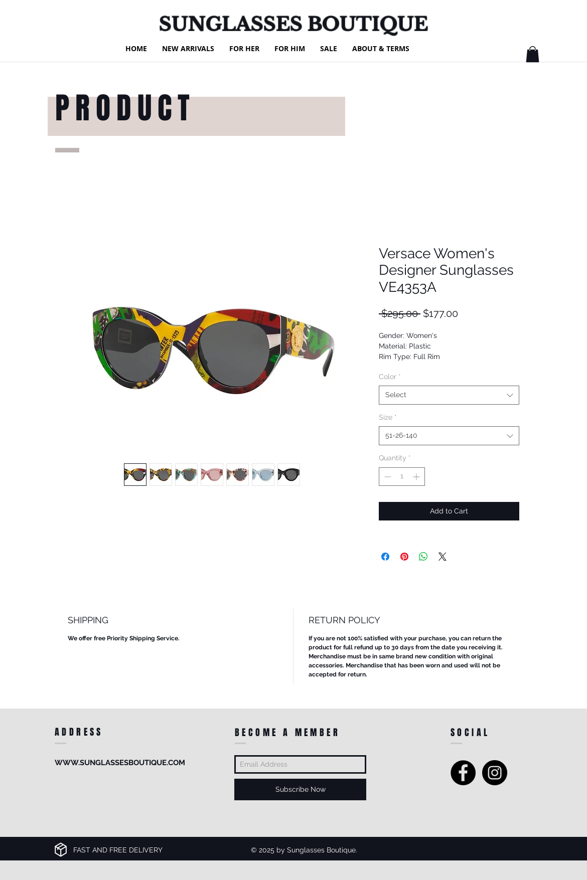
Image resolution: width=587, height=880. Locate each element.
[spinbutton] (402, 476)
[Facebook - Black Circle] (463, 772)
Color (390, 377)
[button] (532, 54)
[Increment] (417, 476)
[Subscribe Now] (300, 789)
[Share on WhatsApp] (423, 557)
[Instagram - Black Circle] (494, 772)
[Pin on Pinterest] (404, 557)
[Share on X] (442, 557)
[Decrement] (386, 476)
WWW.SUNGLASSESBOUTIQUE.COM (120, 762)
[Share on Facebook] (385, 557)
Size (388, 417)
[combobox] (449, 395)
